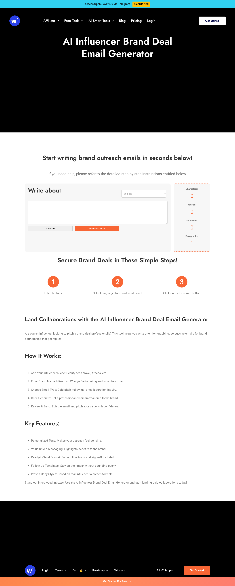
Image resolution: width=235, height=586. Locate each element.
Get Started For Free (117, 581)
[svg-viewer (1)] (14, 17)
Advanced (50, 228)
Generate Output (97, 228)
